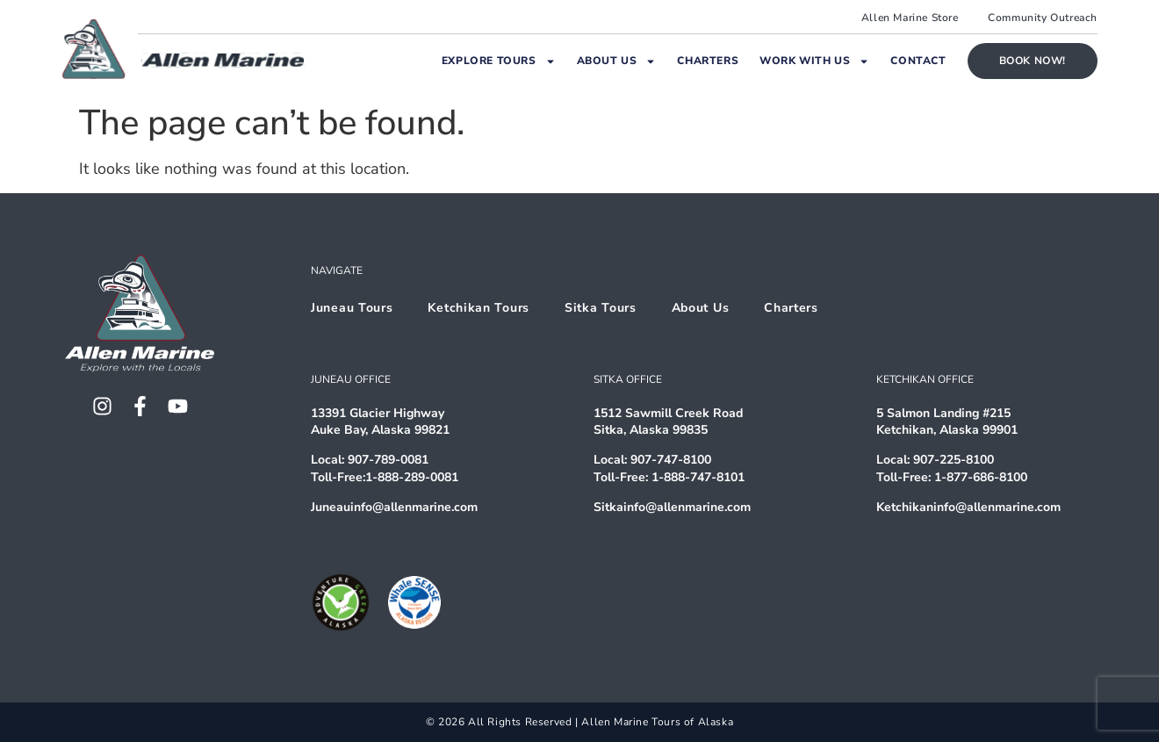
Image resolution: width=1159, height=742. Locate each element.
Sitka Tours (601, 307)
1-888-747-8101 (698, 477)
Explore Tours (499, 61)
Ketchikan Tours (478, 307)
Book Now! (1032, 61)
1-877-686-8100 (980, 477)
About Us (617, 61)
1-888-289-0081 (411, 477)
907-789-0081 (388, 459)
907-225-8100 (953, 459)
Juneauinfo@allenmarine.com (394, 507)
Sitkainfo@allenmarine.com (672, 507)
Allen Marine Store (910, 18)
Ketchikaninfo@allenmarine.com (968, 507)
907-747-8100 (670, 459)
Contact (918, 61)
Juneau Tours (351, 307)
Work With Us (814, 61)
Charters (707, 61)
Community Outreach (1043, 18)
